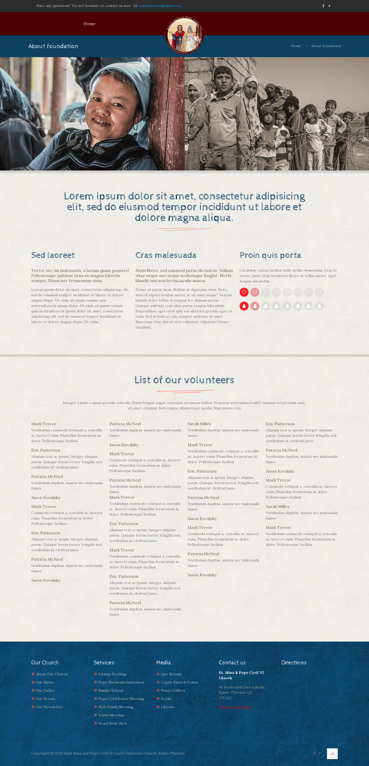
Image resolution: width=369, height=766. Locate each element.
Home (296, 46)
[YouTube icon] (330, 5)
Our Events (45, 698)
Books (166, 698)
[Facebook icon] (323, 5)
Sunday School (110, 690)
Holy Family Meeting (116, 707)
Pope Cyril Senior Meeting (121, 698)
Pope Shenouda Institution (121, 682)
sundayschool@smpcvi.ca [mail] (159, 5)
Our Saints (45, 682)
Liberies (168, 707)
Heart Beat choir (112, 723)
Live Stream (171, 674)
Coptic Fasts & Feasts (179, 682)
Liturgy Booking (112, 674)
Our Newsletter (49, 707)
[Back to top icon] (332, 753)
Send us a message (235, 707)
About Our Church (52, 674)
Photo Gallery (173, 690)
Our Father (45, 690)
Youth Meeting (111, 715)
